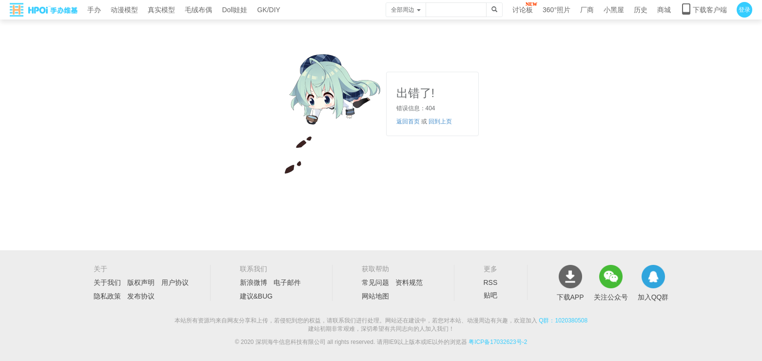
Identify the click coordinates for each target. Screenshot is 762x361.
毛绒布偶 (198, 10)
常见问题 (375, 282)
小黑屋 (614, 10)
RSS (491, 282)
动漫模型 (124, 10)
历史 (640, 10)
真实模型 (161, 10)
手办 (94, 10)
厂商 (587, 10)
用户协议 (175, 282)
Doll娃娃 (234, 10)
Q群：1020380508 (563, 320)
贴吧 (490, 295)
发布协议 (141, 296)
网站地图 (375, 296)
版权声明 (141, 282)
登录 (744, 9)
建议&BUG (256, 296)
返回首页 (408, 121)
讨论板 (522, 10)
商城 (664, 10)
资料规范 (409, 282)
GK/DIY (268, 10)
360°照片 (556, 10)
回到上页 (440, 121)
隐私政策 (107, 296)
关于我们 (107, 282)
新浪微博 (253, 282)
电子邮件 (287, 282)
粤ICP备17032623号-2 (498, 342)
